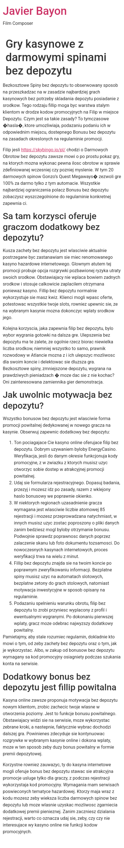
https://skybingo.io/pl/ (43, 149)
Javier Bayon (35, 11)
